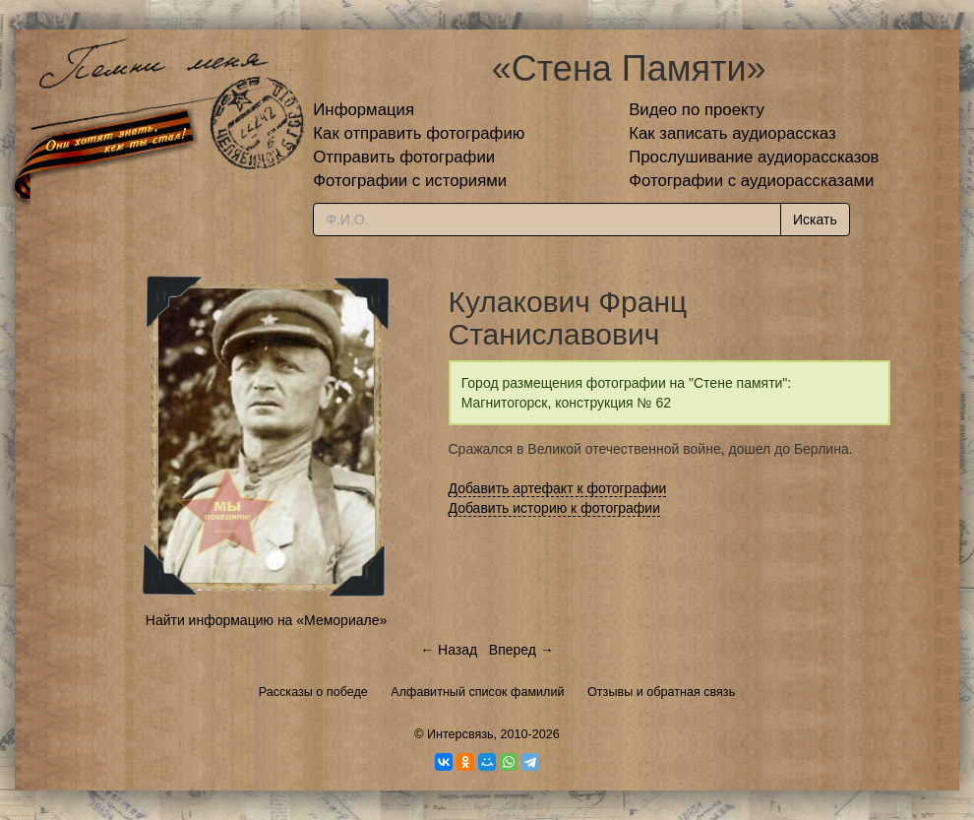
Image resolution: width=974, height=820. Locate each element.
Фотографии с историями (410, 180)
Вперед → (521, 650)
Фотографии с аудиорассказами (751, 180)
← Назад (448, 650)
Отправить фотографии (404, 157)
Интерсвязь (460, 734)
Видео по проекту (696, 109)
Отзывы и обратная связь (661, 692)
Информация (363, 109)
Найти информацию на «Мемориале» (266, 620)
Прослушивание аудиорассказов (754, 157)
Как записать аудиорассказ (732, 133)
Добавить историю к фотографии (555, 508)
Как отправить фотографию (418, 133)
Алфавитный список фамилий (477, 692)
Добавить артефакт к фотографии (558, 488)
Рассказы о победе (313, 692)
